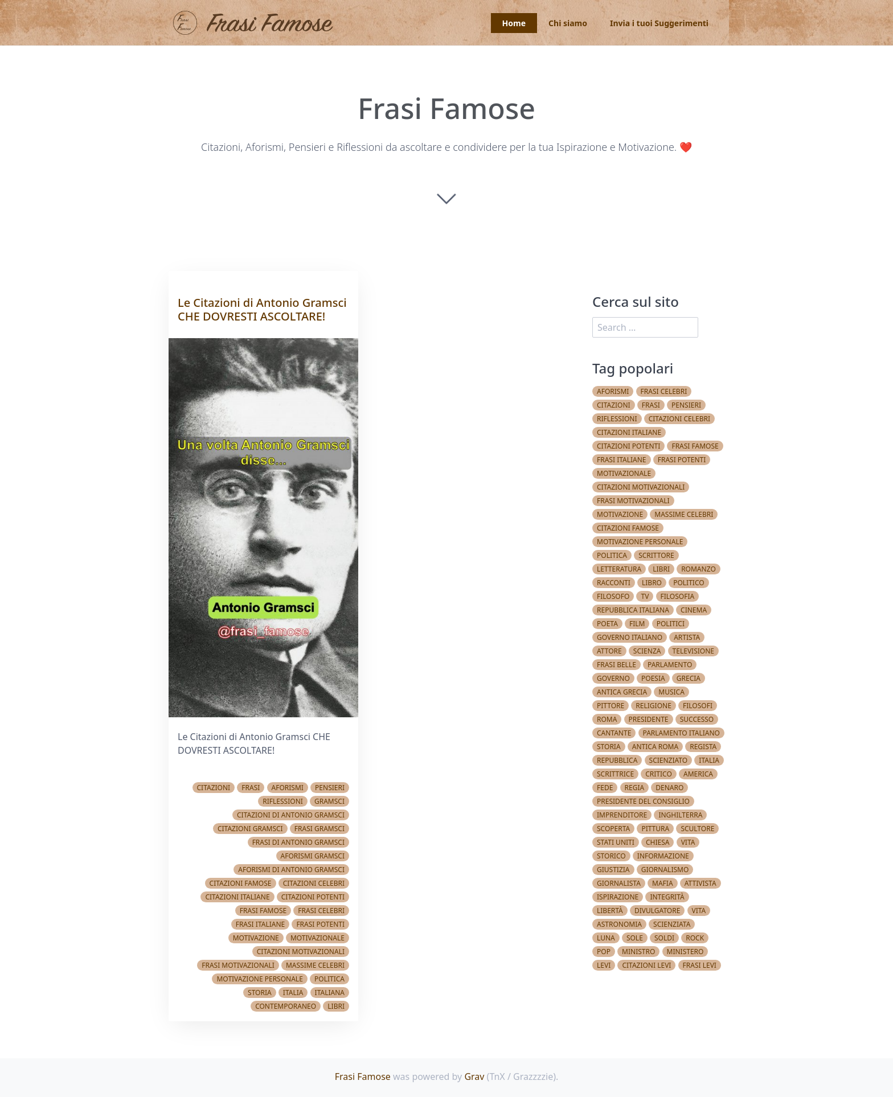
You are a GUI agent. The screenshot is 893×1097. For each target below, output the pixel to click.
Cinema (694, 610)
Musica (671, 692)
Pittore (610, 705)
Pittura (655, 828)
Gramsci (329, 801)
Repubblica (617, 760)
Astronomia (619, 924)
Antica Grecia (622, 692)
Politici (671, 623)
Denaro (669, 787)
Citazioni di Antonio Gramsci (291, 815)
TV (645, 596)
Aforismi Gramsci (313, 856)
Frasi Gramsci (319, 828)
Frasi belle (616, 664)
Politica (329, 979)
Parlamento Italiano (681, 733)
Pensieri (330, 787)
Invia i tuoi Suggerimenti (659, 23)
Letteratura (619, 569)
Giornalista (619, 883)
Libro (652, 582)
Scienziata (671, 924)
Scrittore (656, 555)
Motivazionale (317, 938)
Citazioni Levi (646, 965)
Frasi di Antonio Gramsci (298, 842)
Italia (293, 992)
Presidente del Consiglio (643, 801)
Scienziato (668, 760)
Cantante (614, 733)
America (698, 774)
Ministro (638, 951)
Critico (658, 774)
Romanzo (698, 569)
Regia (635, 787)
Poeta (607, 623)
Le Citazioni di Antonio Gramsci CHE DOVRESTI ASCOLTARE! (262, 309)
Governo (613, 678)
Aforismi (288, 787)
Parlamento (670, 664)
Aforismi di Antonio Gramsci (291, 869)
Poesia (653, 678)
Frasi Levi (699, 965)
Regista (703, 746)
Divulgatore (657, 910)
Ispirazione (617, 897)
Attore (609, 651)
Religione (653, 705)
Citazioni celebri (314, 883)
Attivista (700, 883)
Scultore (697, 828)
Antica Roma (655, 746)
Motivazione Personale (259, 979)
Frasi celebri (321, 910)
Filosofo (613, 596)
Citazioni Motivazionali (301, 951)
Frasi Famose (363, 1076)
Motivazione (256, 938)
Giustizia (613, 869)
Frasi (250, 787)
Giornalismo (665, 869)
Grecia (689, 678)
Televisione (693, 651)
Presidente (649, 719)
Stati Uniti (615, 842)
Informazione (663, 856)
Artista (687, 637)
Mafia (662, 883)
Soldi (664, 938)
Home (514, 23)
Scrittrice (615, 774)
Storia (260, 992)
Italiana (330, 992)
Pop (604, 951)
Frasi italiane (260, 924)
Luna (606, 938)
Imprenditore (622, 815)
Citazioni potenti (313, 897)
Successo (697, 719)
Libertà (610, 910)
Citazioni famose (241, 883)
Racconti (613, 582)
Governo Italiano (629, 637)
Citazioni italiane (237, 897)
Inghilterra (680, 815)
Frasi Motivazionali (238, 965)
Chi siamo (567, 23)
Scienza (647, 651)
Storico (611, 856)
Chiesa (657, 842)
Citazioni (214, 787)
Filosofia (678, 596)
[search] (645, 327)
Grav (474, 1076)
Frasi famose (263, 910)
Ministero (685, 951)
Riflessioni (283, 801)
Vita (688, 842)
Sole (634, 938)
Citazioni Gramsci (250, 828)
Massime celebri (315, 965)
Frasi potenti (320, 924)
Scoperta (613, 828)
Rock (695, 938)
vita (699, 910)
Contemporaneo (285, 1006)
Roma (607, 719)
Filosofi (697, 705)
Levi (604, 965)
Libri (336, 1006)
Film (637, 623)
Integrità (667, 897)
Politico (688, 582)
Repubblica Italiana (633, 610)
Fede (605, 787)
